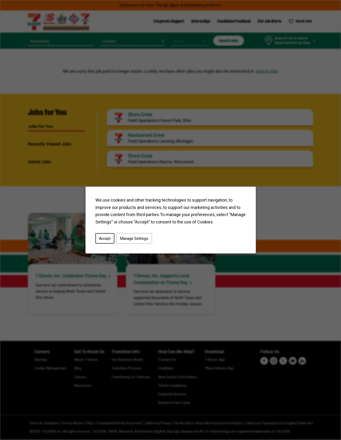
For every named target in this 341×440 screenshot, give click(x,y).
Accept (105, 238)
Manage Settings (134, 238)
